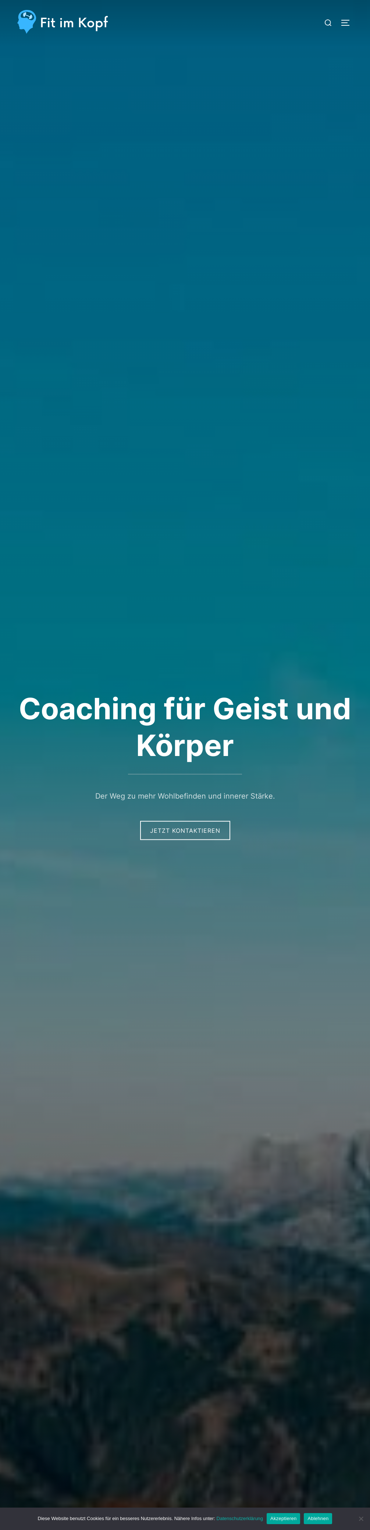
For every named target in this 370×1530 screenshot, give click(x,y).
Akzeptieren (283, 1518)
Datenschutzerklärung (240, 1518)
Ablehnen (317, 1518)
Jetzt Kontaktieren (185, 830)
